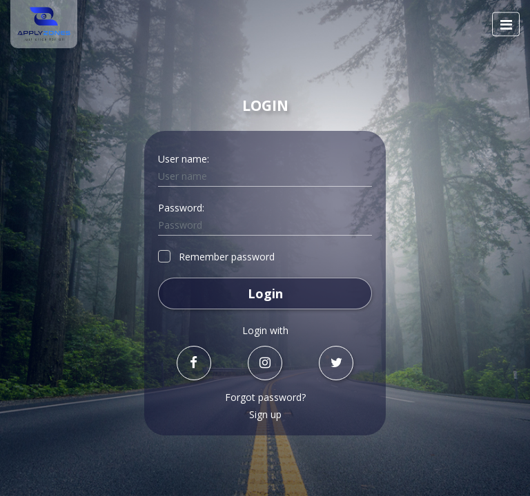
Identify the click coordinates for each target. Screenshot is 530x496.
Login (265, 293)
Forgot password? (265, 397)
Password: (181, 207)
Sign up (265, 414)
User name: (183, 158)
